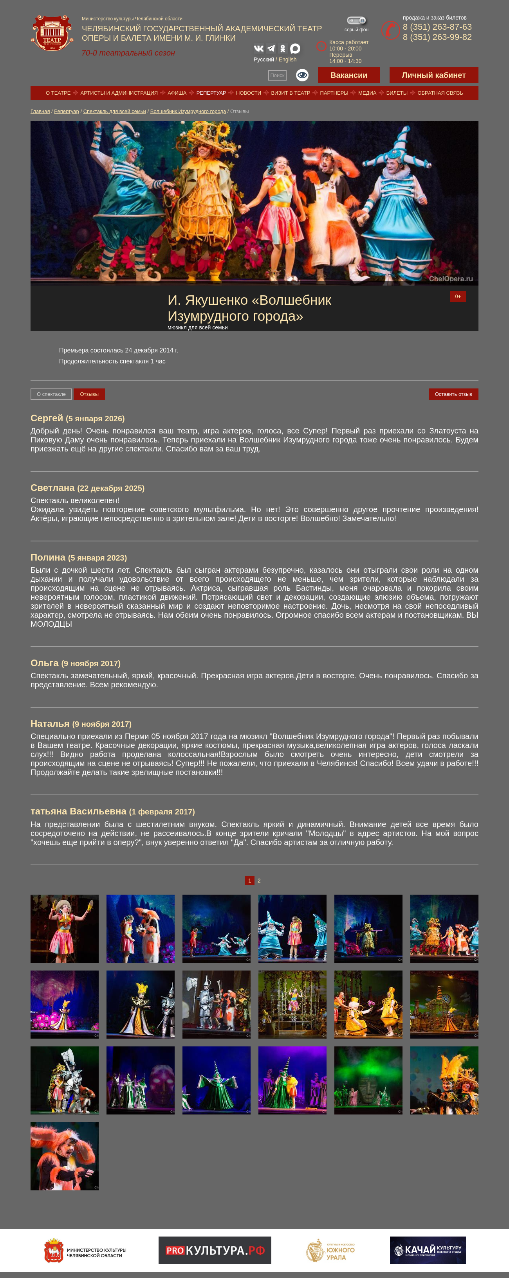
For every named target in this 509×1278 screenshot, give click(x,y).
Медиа (367, 93)
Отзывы (89, 394)
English (288, 59)
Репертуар (211, 93)
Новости (248, 93)
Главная (40, 111)
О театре (58, 93)
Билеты (397, 93)
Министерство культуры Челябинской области (132, 19)
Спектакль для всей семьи (114, 111)
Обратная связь (440, 93)
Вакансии (349, 75)
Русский (264, 59)
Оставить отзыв (453, 394)
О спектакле (51, 394)
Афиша (177, 93)
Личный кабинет (434, 75)
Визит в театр (290, 93)
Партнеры (334, 93)
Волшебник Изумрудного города (188, 111)
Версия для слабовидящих (302, 75)
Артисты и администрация (119, 93)
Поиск (278, 75)
